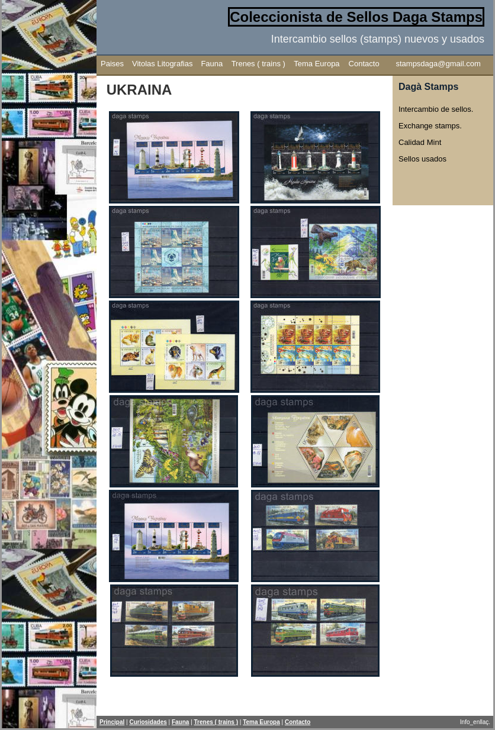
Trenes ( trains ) (258, 63)
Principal (111, 722)
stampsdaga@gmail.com (438, 63)
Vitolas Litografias (162, 63)
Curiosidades (147, 722)
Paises (112, 63)
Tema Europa (316, 63)
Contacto (364, 63)
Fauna (212, 63)
